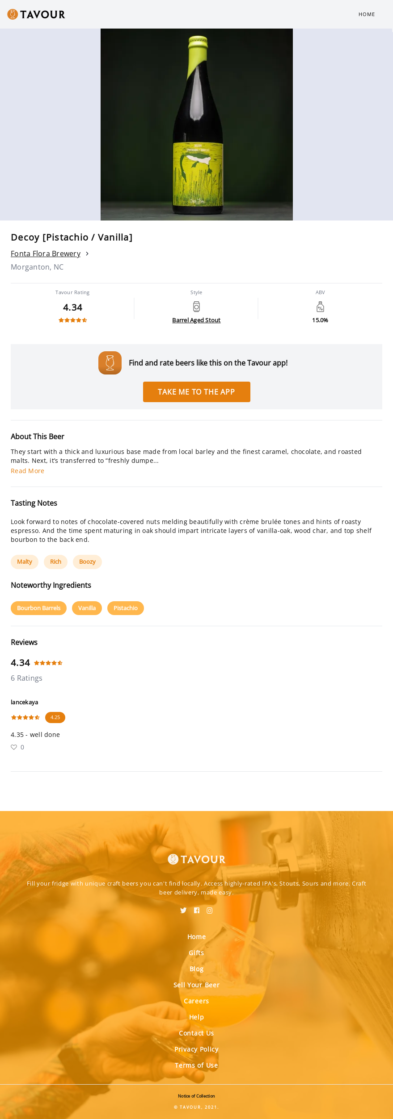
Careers (196, 1001)
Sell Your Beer (196, 985)
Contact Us (196, 1033)
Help (196, 1017)
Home (367, 14)
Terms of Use (196, 1065)
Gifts (196, 952)
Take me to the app (196, 392)
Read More (27, 470)
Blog (197, 969)
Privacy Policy (196, 1049)
